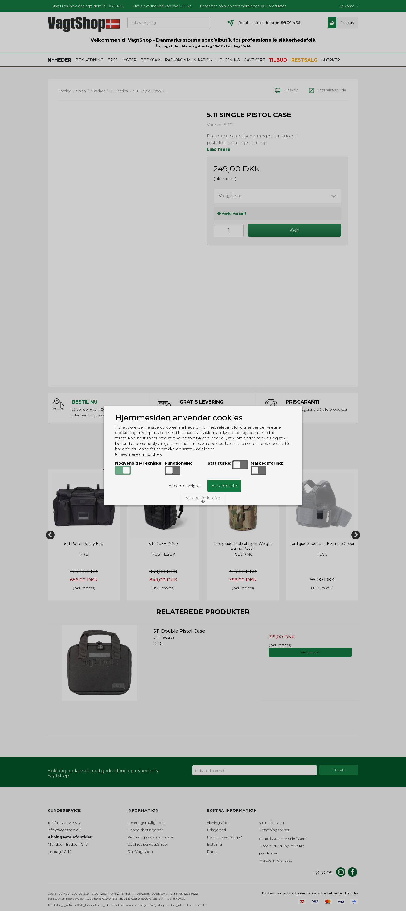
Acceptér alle (224, 485)
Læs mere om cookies (138, 454)
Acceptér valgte (184, 485)
